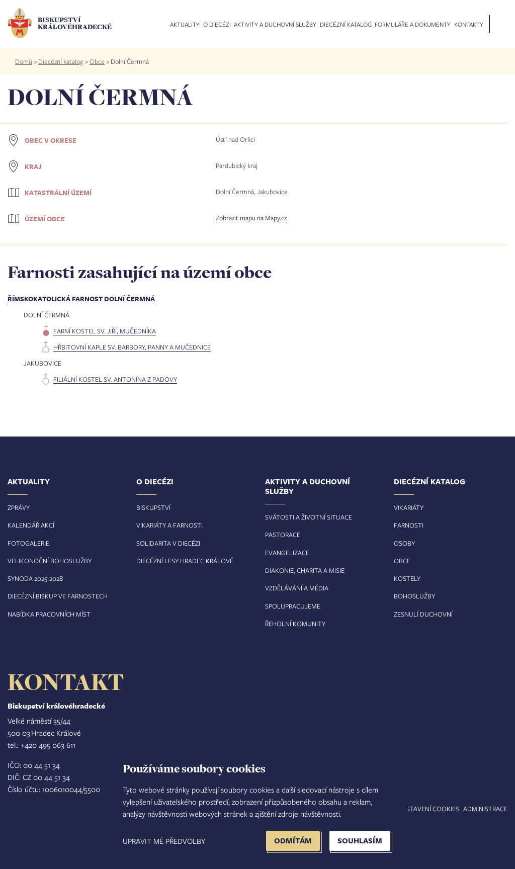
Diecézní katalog (346, 24)
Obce (97, 61)
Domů (23, 61)
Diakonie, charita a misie (305, 570)
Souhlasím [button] (359, 840)
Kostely (407, 578)
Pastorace (282, 534)
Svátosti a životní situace (308, 517)
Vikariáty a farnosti (169, 525)
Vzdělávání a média (296, 587)
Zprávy (19, 507)
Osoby (404, 543)
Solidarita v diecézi (168, 543)
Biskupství (153, 507)
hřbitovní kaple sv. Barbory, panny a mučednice (132, 347)
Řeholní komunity (295, 623)
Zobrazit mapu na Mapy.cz (251, 217)
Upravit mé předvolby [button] (164, 841)
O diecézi (217, 24)
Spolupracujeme (292, 606)
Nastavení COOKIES (428, 808)
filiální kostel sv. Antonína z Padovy (115, 379)
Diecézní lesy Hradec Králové (184, 560)
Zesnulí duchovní (423, 614)
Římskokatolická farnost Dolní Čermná (81, 298)
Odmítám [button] (293, 840)
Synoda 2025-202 (33, 578)
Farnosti (408, 525)
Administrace (485, 808)
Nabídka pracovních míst (49, 614)
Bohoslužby (414, 595)
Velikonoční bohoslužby (50, 560)
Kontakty (468, 24)
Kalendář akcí (31, 525)
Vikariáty (408, 507)
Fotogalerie (28, 543)
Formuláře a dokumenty (413, 24)
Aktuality (185, 24)
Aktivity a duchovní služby (275, 24)
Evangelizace (287, 552)
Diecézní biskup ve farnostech (58, 595)
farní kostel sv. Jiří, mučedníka (104, 330)
